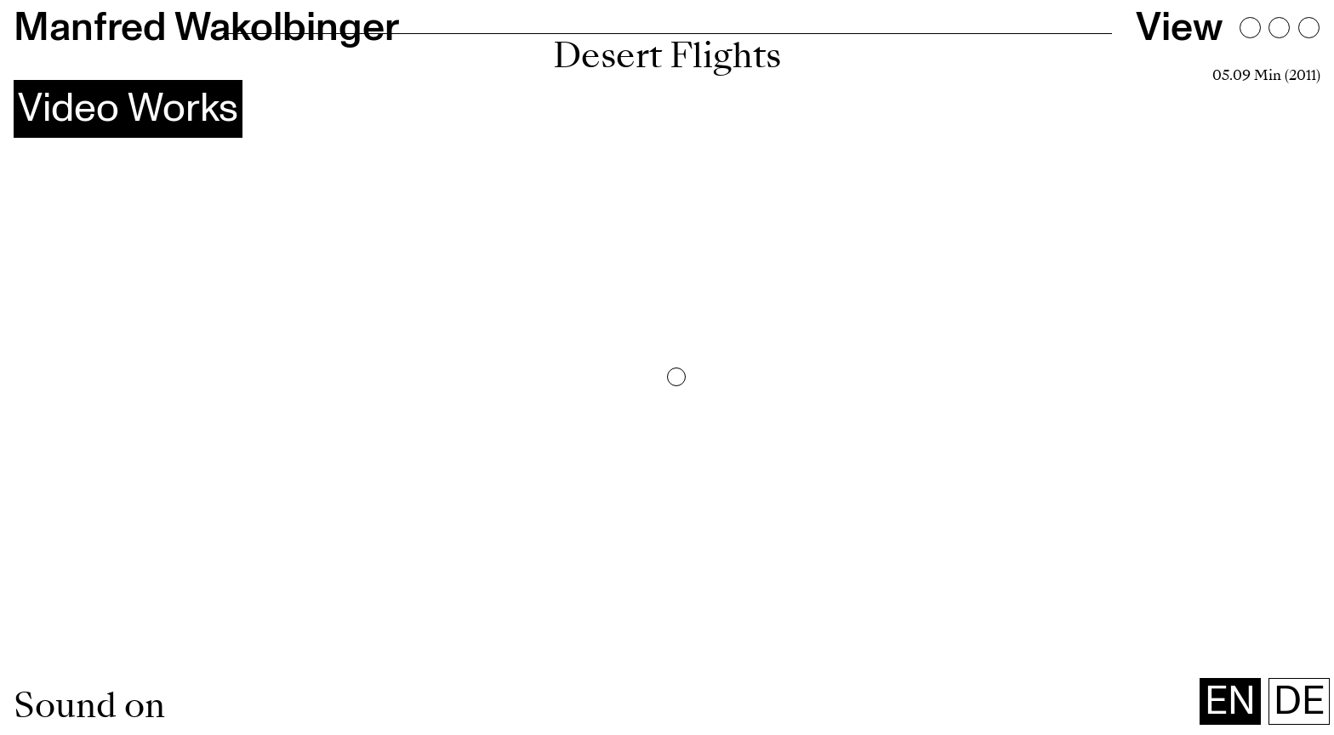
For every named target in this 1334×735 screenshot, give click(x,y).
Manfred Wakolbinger (206, 27)
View (1179, 27)
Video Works (128, 108)
